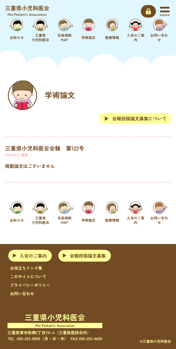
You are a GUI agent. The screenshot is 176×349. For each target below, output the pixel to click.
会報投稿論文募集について (135, 118)
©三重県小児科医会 (155, 341)
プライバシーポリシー (30, 285)
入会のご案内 (33, 255)
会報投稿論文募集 (88, 255)
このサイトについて (28, 276)
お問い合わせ (22, 293)
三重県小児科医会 (27, 10)
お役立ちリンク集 (26, 268)
